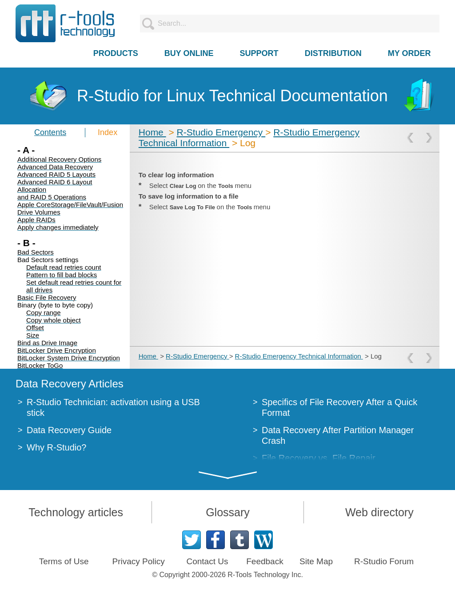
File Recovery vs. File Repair (318, 458)
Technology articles (75, 512)
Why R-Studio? (57, 447)
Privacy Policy (138, 561)
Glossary (228, 512)
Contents (50, 132)
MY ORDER (409, 53)
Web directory (379, 512)
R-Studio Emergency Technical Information (299, 356)
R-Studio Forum (384, 561)
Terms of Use (64, 561)
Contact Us (207, 561)
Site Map (316, 561)
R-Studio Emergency (221, 132)
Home (152, 132)
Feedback (264, 561)
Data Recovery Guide (69, 430)
